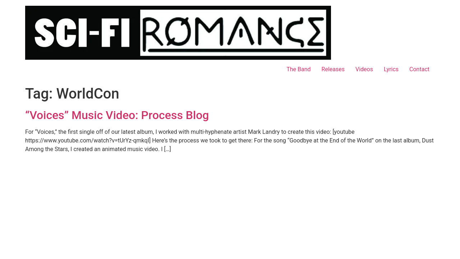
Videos (364, 69)
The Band (298, 69)
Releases (333, 69)
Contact (419, 69)
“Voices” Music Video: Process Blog (117, 115)
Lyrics (391, 69)
